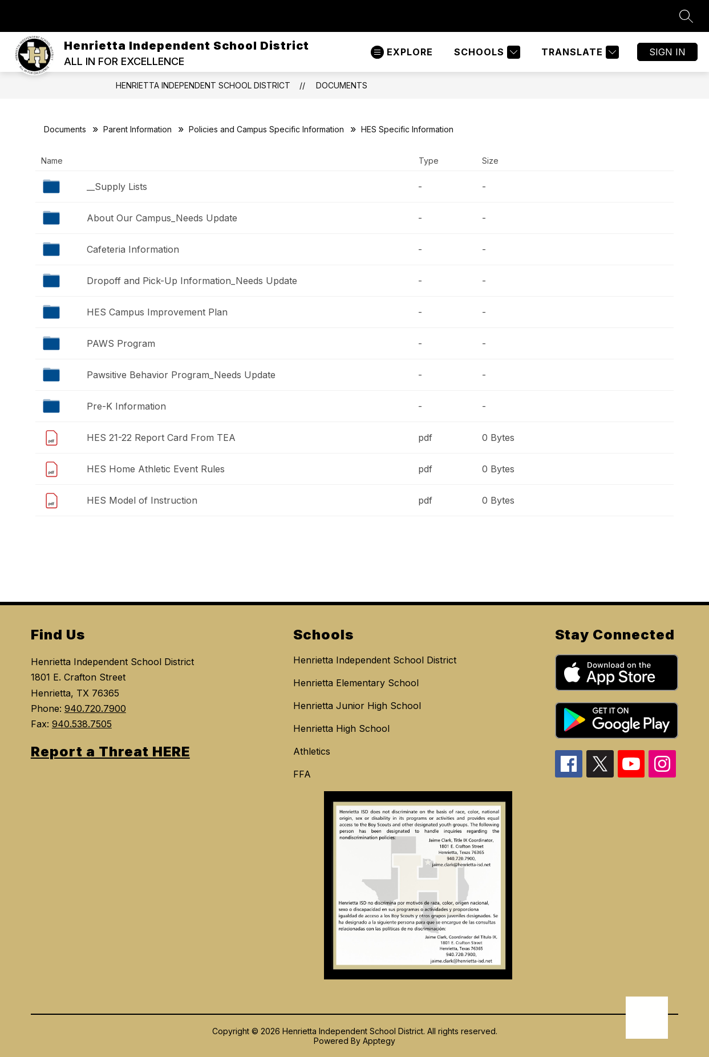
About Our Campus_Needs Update (162, 218)
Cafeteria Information (133, 249)
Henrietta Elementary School (356, 683)
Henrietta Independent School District (203, 85)
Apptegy (379, 1041)
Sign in (667, 52)
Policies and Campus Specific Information (266, 129)
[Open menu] (402, 52)
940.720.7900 (95, 708)
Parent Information (137, 129)
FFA (302, 774)
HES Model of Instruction (142, 500)
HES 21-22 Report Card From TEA (161, 437)
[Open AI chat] (647, 1017)
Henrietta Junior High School (357, 705)
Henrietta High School (341, 728)
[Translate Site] (578, 52)
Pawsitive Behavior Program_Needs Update (181, 374)
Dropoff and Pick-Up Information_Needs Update (192, 280)
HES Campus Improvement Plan (157, 312)
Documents (341, 85)
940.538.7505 (82, 724)
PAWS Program (121, 343)
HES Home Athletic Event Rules (156, 469)
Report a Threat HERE (110, 751)
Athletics (311, 751)
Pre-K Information (126, 406)
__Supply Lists (117, 186)
